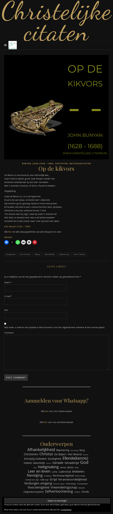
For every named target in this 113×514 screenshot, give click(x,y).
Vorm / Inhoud (79, 254)
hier (10, 231)
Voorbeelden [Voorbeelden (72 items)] (82, 484)
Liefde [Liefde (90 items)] (54, 471)
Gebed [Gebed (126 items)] (28, 463)
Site (6, 310)
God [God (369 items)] (84, 462)
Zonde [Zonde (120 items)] (85, 491)
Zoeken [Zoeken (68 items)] (77, 492)
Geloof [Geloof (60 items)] (48, 463)
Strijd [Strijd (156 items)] (53, 479)
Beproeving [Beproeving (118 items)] (62, 450)
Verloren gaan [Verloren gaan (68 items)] (59, 484)
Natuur (37, 254)
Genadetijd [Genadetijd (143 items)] (72, 463)
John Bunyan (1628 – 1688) (17, 226)
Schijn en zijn (64, 254)
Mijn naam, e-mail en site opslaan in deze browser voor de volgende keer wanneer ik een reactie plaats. (54, 327)
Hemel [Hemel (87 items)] (63, 467)
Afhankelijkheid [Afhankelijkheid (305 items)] (41, 449)
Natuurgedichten (80, 163)
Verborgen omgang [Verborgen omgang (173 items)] (38, 483)
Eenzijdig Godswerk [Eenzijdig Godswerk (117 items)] (35, 458)
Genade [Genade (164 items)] (57, 463)
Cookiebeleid (66, 510)
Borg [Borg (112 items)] (82, 450)
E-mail (8, 296)
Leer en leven (25, 254)
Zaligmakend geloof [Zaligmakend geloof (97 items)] (33, 491)
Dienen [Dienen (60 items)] (85, 455)
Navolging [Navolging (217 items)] (35, 475)
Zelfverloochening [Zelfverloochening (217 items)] (59, 491)
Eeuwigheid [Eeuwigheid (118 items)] (54, 458)
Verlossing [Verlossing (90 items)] (71, 483)
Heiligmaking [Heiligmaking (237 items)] (48, 467)
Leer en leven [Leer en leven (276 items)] (39, 471)
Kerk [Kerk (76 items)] (77, 467)
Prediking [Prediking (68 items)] (47, 476)
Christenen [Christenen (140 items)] (31, 454)
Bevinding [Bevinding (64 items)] (74, 450)
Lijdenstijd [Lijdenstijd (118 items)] (65, 471)
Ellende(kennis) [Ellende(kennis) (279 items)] (75, 458)
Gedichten (61, 163)
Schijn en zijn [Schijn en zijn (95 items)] (32, 479)
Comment (9, 332)
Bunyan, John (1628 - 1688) (37, 163)
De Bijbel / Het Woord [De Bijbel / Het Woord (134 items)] (68, 454)
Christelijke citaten (56, 21)
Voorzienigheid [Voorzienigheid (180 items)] (38, 487)
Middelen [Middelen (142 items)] (78, 471)
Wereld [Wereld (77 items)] (81, 488)
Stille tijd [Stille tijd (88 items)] (44, 479)
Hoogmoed (10, 254)
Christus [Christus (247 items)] (46, 454)
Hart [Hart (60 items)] (35, 468)
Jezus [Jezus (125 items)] (70, 467)
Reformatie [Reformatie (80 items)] (80, 476)
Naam (8, 282)
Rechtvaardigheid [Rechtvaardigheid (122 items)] (63, 475)
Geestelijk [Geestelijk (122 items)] (39, 463)
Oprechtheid (50, 254)
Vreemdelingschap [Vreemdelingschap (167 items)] (64, 487)
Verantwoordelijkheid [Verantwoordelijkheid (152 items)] (72, 479)
